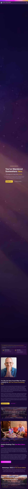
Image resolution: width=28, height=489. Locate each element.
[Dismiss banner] (27, 0)
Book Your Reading (6, 461)
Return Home (9, 181)
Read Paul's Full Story (5, 403)
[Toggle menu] (26, 3)
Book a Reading (13, 403)
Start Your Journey (18, 181)
